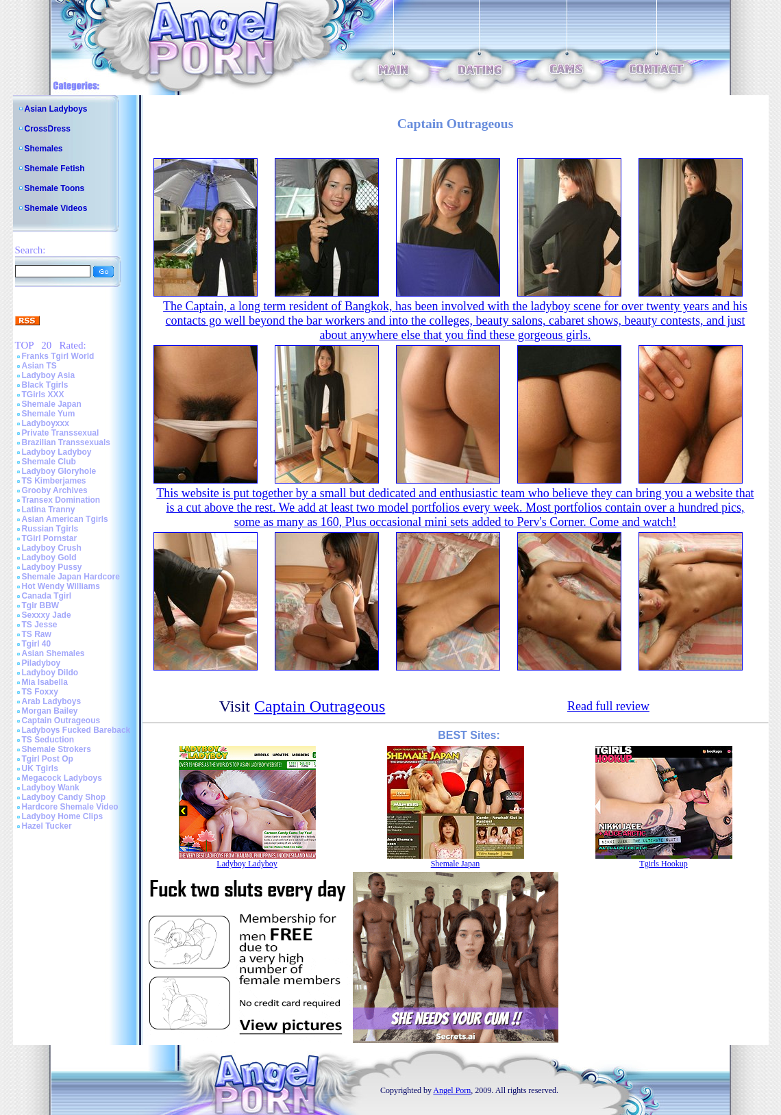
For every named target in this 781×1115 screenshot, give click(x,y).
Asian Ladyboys (56, 109)
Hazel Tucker (47, 826)
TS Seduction (48, 739)
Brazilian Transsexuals (66, 442)
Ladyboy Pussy (52, 567)
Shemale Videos (56, 208)
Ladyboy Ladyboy (57, 452)
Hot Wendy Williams (61, 586)
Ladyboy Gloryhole (59, 471)
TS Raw (36, 634)
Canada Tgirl (47, 596)
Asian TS (39, 366)
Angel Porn (452, 1090)
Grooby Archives (55, 490)
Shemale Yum (48, 413)
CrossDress (48, 129)
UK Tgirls (40, 768)
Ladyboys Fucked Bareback (76, 730)
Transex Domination (61, 500)
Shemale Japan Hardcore (71, 576)
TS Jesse (40, 624)
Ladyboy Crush (52, 548)
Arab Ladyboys (52, 701)
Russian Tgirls (50, 529)
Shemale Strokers (56, 749)
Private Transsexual (60, 433)
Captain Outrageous (61, 720)
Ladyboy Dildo (50, 672)
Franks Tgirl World (58, 356)
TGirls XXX (43, 394)
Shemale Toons (55, 188)
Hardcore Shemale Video (70, 807)
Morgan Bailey (50, 711)
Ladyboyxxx (45, 423)
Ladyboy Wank (50, 787)
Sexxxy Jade (46, 615)
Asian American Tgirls (65, 519)
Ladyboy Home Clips (62, 816)
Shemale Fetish (55, 168)
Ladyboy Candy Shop (64, 797)
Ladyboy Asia (48, 375)
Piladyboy (41, 663)
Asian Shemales (53, 653)
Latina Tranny (48, 509)
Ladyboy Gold (49, 557)
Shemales (44, 148)
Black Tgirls (45, 385)
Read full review (608, 706)
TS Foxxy (40, 692)
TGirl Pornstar (49, 538)
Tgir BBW (41, 605)
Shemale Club (49, 461)
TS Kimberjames (54, 481)
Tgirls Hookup (663, 863)
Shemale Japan (52, 404)
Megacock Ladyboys (62, 778)
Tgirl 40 (36, 644)
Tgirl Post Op (47, 759)
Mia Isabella (45, 682)
